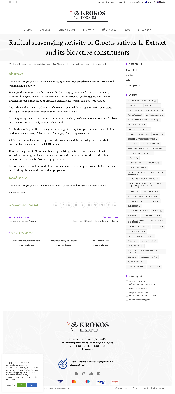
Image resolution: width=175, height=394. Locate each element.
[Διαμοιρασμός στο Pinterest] (69, 208)
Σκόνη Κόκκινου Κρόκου (137, 284)
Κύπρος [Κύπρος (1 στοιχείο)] (132, 260)
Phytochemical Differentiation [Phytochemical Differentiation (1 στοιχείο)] (143, 204)
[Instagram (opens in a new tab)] (13, 2)
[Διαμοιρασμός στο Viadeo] (108, 208)
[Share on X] (56, 208)
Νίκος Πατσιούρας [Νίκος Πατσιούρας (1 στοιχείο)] (137, 265)
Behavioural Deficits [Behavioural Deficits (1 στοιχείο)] (138, 132)
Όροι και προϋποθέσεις (133, 2)
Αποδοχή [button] (21, 385)
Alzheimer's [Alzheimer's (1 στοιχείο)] (134, 108)
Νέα (128, 83)
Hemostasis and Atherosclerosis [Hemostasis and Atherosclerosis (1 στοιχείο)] (144, 166)
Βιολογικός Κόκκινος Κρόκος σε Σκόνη (142, 287)
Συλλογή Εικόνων (133, 88)
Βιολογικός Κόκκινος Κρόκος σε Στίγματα (143, 298)
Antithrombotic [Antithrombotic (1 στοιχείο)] (154, 118)
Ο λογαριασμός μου (114, 2)
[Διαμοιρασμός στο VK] (89, 208)
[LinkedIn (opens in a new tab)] (16, 2)
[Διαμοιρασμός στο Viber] (82, 208)
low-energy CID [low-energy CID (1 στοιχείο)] (150, 194)
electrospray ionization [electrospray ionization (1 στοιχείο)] (140, 156)
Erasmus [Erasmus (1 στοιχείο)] (133, 161)
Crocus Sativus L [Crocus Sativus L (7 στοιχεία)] (150, 147)
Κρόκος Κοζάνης (133, 73)
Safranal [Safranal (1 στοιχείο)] (133, 218)
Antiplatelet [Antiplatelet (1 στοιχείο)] (135, 118)
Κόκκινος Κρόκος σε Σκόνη (138, 291)
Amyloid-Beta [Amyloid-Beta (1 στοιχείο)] (152, 108)
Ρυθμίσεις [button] (11, 385)
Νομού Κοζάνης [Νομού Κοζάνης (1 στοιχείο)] (136, 269)
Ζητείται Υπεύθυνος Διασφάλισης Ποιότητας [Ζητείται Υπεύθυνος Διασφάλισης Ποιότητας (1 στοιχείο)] (142, 254)
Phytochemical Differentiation (26, 243)
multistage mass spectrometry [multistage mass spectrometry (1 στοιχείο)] (143, 199)
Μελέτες (60, 67)
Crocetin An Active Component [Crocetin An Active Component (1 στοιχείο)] (142, 142)
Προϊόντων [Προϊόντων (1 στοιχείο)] (154, 269)
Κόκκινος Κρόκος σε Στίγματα (139, 302)
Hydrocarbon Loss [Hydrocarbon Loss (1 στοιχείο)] (137, 170)
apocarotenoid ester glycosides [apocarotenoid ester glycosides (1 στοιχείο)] (143, 123)
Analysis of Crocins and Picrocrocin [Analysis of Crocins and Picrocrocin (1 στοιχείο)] (145, 113)
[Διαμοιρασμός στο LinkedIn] (75, 208)
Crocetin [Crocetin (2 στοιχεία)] (158, 137)
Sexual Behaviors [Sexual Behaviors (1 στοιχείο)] (151, 218)
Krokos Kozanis (19, 67)
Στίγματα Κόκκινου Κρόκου (138, 295)
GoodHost (65, 391)
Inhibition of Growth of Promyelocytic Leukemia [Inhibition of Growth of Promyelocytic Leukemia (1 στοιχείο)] (145, 176)
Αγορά (101, 2)
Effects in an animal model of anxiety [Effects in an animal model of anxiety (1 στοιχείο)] (146, 151)
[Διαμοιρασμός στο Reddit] (95, 208)
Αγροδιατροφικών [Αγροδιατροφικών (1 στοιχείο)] (136, 234)
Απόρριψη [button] (32, 385)
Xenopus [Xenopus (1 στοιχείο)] (158, 230)
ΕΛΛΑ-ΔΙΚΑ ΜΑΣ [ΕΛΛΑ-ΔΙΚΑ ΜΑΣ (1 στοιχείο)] (149, 244)
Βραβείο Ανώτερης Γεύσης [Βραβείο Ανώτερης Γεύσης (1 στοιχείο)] (140, 239)
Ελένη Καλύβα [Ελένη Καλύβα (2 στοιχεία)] (135, 249)
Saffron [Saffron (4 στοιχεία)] (157, 214)
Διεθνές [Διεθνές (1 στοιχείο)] (132, 244)
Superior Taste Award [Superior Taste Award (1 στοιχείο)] (138, 230)
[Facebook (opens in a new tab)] (10, 2)
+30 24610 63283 (79, 348)
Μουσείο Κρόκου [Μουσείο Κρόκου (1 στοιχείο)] (149, 260)
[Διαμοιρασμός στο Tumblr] (102, 208)
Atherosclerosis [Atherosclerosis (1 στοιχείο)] (136, 127)
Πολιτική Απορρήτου (159, 391)
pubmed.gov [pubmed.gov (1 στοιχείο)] (134, 209)
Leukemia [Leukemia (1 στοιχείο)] (133, 194)
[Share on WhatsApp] (115, 208)
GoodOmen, (50, 391)
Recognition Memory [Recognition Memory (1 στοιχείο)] (138, 214)
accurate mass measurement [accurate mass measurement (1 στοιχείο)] (142, 104)
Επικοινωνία (87, 351)
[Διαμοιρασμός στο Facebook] (62, 208)
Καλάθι (132, 391)
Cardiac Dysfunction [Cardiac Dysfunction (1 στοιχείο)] (138, 137)
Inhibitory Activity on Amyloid (63, 243)
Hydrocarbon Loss (100, 243)
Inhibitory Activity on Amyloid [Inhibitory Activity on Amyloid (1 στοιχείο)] (143, 182)
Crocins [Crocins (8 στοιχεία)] (133, 147)
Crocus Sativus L (20, 196)
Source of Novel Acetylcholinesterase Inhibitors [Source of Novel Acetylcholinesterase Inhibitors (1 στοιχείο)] (145, 224)
